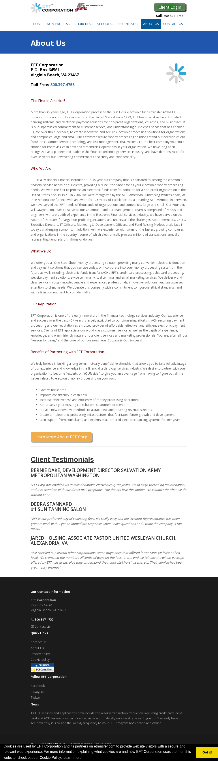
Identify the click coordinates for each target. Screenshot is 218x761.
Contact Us (173, 24)
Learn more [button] (72, 757)
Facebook (38, 686)
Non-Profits (58, 24)
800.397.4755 (62, 84)
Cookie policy (40, 659)
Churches (84, 24)
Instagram (38, 691)
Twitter (36, 697)
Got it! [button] (207, 752)
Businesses (128, 24)
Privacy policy (40, 654)
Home (37, 24)
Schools (105, 24)
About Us (151, 24)
